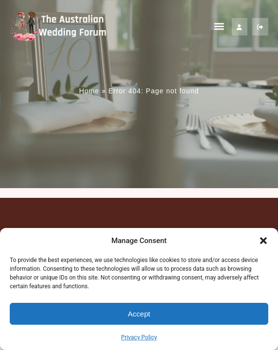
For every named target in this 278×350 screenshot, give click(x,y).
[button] (263, 240)
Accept (139, 314)
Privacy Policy (139, 337)
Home (89, 91)
